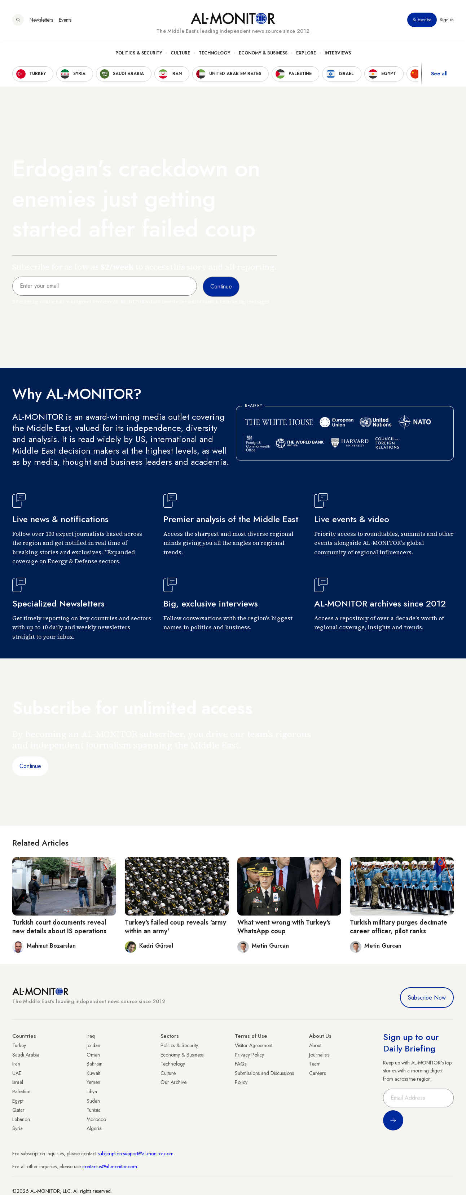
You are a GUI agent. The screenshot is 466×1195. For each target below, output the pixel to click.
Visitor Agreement (253, 1045)
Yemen (93, 1082)
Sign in (447, 21)
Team (315, 1063)
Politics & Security (138, 54)
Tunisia (94, 1110)
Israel (17, 1082)
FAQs (240, 1063)
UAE (16, 1073)
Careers (317, 1073)
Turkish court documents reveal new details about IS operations (59, 926)
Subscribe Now (427, 997)
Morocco (96, 1119)
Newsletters (41, 21)
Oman (93, 1054)
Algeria (94, 1128)
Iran (16, 1063)
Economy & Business (263, 54)
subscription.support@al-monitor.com (135, 1153)
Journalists (319, 1054)
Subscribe (422, 21)
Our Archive (173, 1082)
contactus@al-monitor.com (109, 1166)
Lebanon (21, 1119)
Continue (30, 766)
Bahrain (94, 1063)
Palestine (21, 1091)
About (315, 1045)
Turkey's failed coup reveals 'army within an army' (175, 926)
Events (65, 21)
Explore (306, 54)
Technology (214, 54)
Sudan (93, 1100)
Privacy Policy (249, 1054)
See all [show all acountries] (439, 75)
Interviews (338, 54)
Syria (17, 1128)
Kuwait (93, 1073)
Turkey (19, 1045)
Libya (92, 1091)
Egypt (17, 1100)
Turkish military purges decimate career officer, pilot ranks (398, 926)
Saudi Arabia (25, 1054)
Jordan (93, 1045)
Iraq (91, 1036)
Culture (180, 54)
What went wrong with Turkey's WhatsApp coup (283, 926)
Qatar (18, 1110)
